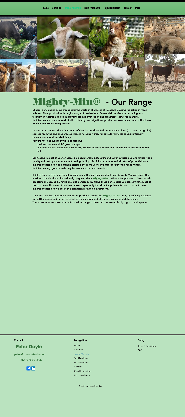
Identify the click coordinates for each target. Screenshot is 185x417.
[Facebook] (28, 368)
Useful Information (82, 371)
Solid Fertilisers (81, 358)
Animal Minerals (81, 354)
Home (77, 345)
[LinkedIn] (33, 368)
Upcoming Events (82, 375)
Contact (78, 366)
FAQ (140, 350)
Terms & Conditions (147, 346)
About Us (78, 349)
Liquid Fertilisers (81, 362)
